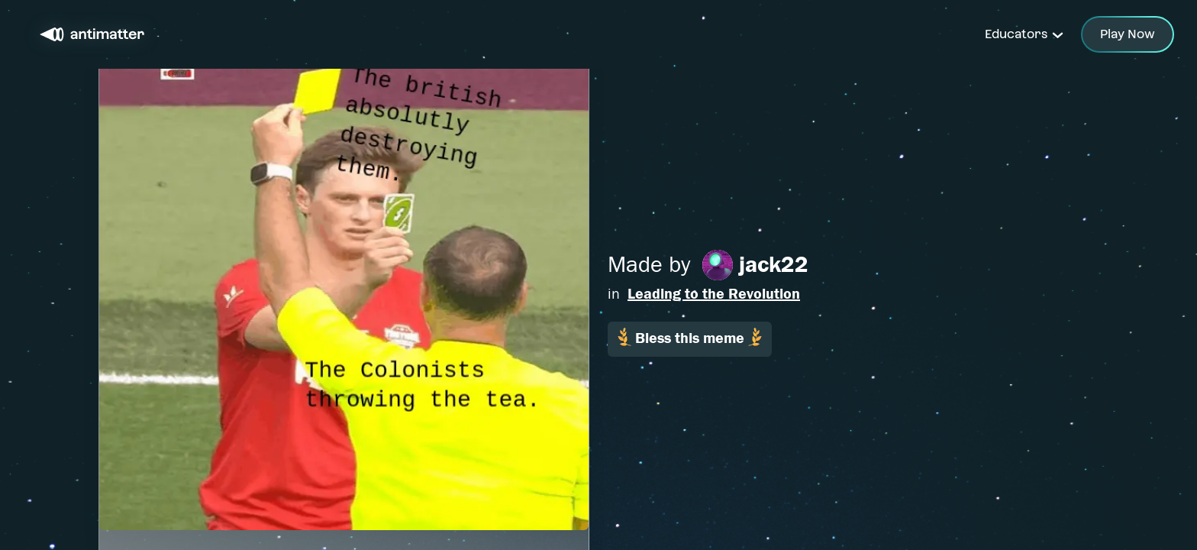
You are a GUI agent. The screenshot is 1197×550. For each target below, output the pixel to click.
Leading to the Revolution (714, 293)
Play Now (1127, 34)
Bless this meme (690, 337)
